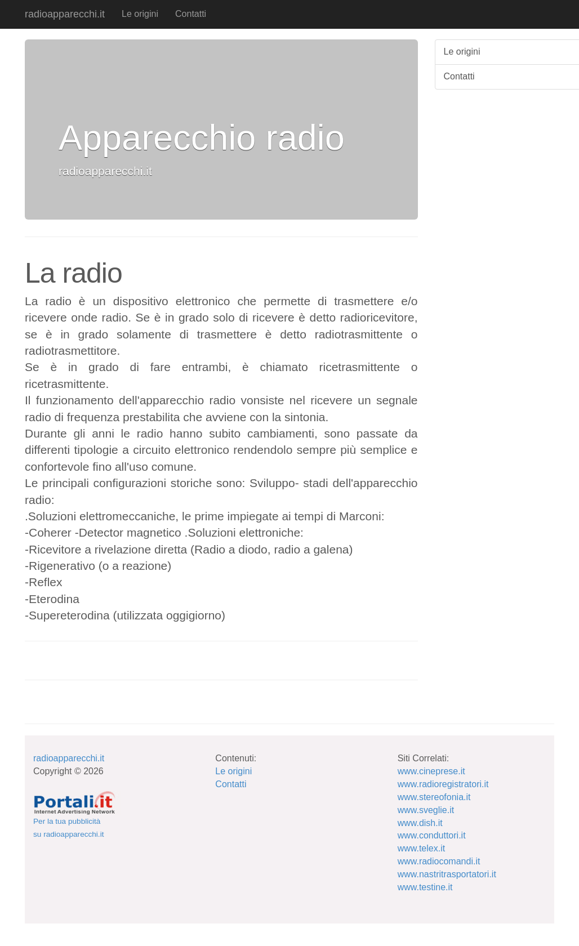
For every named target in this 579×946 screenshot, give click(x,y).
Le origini (140, 14)
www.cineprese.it (431, 771)
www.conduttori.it (432, 835)
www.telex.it (421, 848)
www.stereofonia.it (434, 797)
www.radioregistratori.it (443, 784)
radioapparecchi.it (65, 14)
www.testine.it (425, 887)
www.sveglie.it (426, 810)
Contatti (190, 14)
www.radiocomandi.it (439, 861)
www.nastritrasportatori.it (447, 874)
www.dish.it (420, 823)
